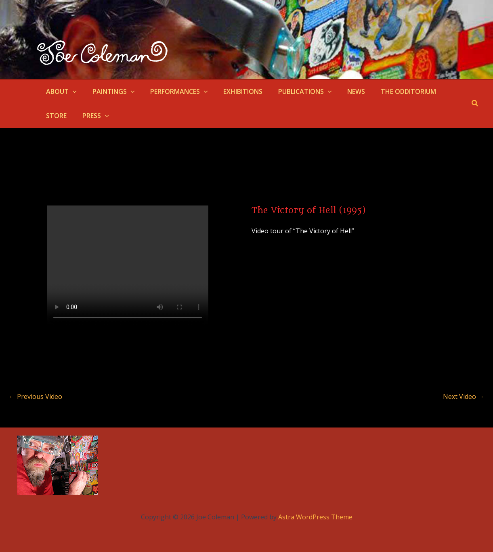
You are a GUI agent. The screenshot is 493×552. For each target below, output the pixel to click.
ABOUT (60, 91)
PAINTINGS (109, 91)
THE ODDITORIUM (390, 91)
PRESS (58, 116)
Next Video (463, 396)
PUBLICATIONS (293, 91)
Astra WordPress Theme (315, 517)
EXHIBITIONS (233, 91)
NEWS (341, 91)
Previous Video (35, 396)
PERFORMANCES (172, 91)
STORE (441, 91)
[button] (71, 91)
